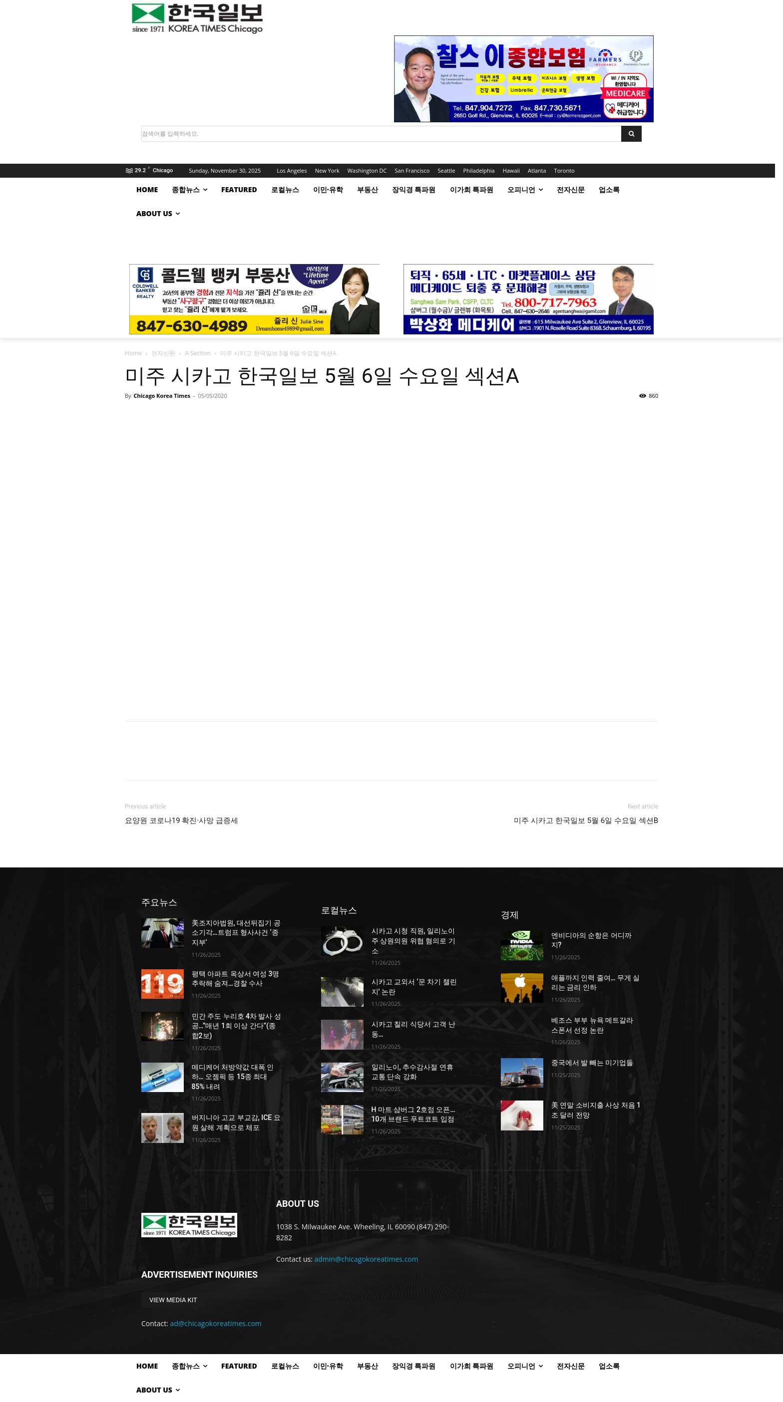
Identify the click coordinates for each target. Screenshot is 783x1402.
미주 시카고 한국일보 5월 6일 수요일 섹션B (586, 820)
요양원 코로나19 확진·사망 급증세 (181, 820)
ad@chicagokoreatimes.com (216, 1323)
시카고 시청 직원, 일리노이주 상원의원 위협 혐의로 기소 (413, 940)
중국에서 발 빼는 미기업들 (592, 1063)
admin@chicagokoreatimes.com (366, 1259)
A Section (198, 353)
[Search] (631, 134)
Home (133, 353)
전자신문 (163, 353)
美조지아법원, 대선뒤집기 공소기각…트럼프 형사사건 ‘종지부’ (236, 932)
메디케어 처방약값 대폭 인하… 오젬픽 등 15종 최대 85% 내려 (233, 1077)
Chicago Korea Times (161, 395)
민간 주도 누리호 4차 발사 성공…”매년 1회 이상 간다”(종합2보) (236, 1026)
